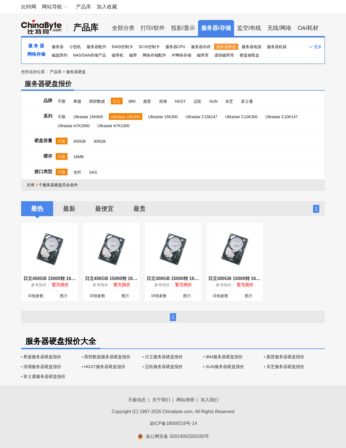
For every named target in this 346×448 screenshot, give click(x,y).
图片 (64, 296)
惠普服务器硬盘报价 (285, 356)
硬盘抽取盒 (249, 55)
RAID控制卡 (122, 46)
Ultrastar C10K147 (282, 117)
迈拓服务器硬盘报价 (164, 366)
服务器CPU (175, 46)
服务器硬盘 (226, 46)
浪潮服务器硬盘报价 (42, 366)
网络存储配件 (154, 55)
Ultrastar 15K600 (88, 117)
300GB (99, 141)
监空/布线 (249, 28)
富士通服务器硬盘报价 (44, 376)
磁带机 (117, 55)
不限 (62, 101)
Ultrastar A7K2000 (74, 126)
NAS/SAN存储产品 (89, 55)
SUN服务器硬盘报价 (225, 366)
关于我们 (161, 399)
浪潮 (163, 101)
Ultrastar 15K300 (163, 117)
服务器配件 (96, 46)
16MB (78, 156)
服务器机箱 (277, 46)
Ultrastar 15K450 (125, 117)
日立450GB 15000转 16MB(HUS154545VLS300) (134, 278)
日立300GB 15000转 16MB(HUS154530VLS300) (257, 278)
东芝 (229, 101)
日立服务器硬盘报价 (164, 356)
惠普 (147, 101)
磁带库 (203, 55)
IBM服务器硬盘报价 (224, 356)
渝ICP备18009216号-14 (173, 423)
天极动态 (137, 399)
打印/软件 (153, 28)
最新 (69, 208)
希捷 (77, 101)
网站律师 (185, 399)
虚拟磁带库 (224, 55)
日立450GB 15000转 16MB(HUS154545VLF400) (72, 278)
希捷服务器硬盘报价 (42, 356)
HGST (180, 101)
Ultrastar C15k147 (201, 117)
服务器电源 (251, 46)
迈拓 (197, 101)
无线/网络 (279, 28)
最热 (37, 208)
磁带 (133, 55)
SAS (93, 172)
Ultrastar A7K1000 (114, 126)
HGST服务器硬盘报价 (104, 366)
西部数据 (97, 101)
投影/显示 (183, 28)
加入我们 (210, 399)
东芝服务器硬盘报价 (285, 366)
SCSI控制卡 (149, 46)
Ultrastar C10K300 (241, 117)
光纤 (77, 172)
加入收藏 (107, 7)
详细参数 (36, 296)
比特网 (28, 7)
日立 (117, 101)
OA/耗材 (308, 28)
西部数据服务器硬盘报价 (107, 356)
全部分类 (123, 28)
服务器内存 (201, 46)
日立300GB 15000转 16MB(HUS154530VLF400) (196, 278)
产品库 (83, 7)
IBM (132, 101)
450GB (79, 141)
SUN (213, 101)
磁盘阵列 (60, 55)
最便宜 (104, 208)
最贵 (139, 208)
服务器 (58, 46)
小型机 (75, 46)
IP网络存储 (181, 55)
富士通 (247, 101)
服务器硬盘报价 (48, 84)
